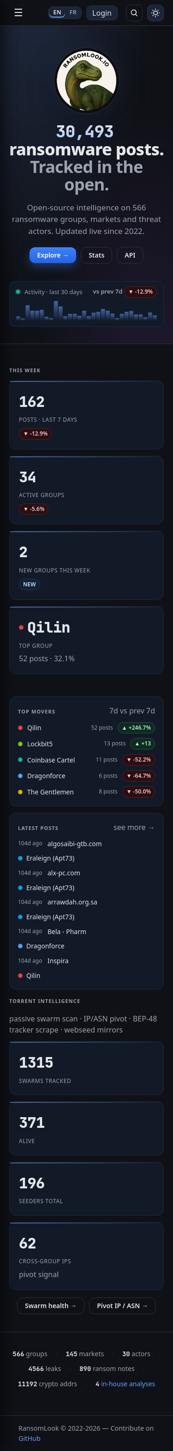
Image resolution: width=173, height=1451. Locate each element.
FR (73, 12)
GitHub (29, 1438)
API (130, 255)
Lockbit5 (40, 743)
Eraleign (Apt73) (46, 858)
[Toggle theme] (155, 13)
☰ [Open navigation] (18, 12)
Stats (96, 255)
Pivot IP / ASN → (122, 1305)
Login (102, 13)
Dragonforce (46, 775)
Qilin (34, 727)
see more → (134, 827)
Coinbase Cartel (51, 760)
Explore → (53, 255)
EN (57, 12)
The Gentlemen (50, 791)
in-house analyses (125, 1383)
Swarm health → (51, 1305)
